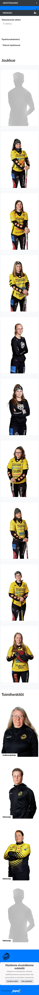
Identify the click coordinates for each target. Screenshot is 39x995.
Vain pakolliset (27, 981)
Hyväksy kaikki (12, 981)
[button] (19, 100)
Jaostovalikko (21, 3)
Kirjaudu (19, 13)
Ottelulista (7, 32)
